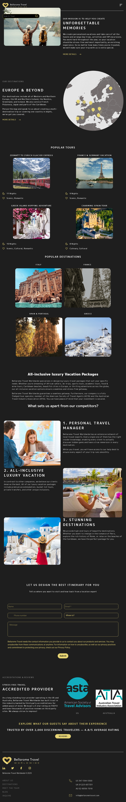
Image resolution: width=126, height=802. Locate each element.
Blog (5, 792)
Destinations (10, 784)
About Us (7, 780)
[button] (121, 5)
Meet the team (10, 788)
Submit (63, 656)
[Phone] (35, 615)
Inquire (6, 796)
